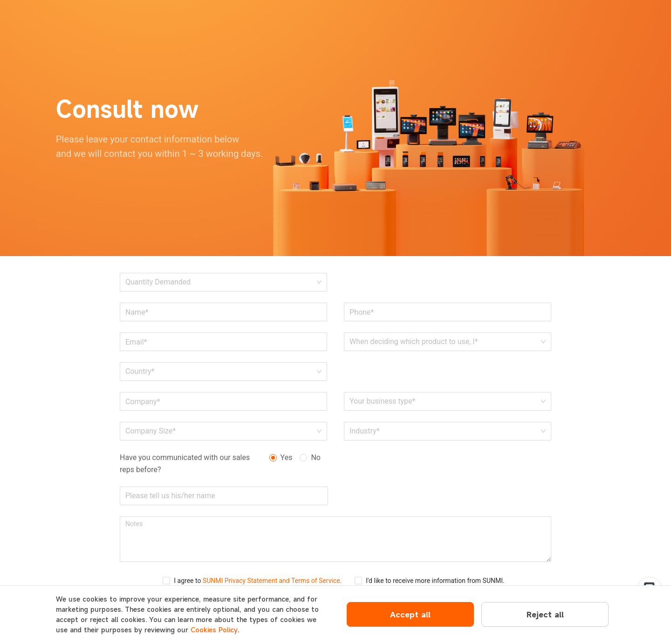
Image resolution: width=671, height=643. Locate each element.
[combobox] (220, 371)
